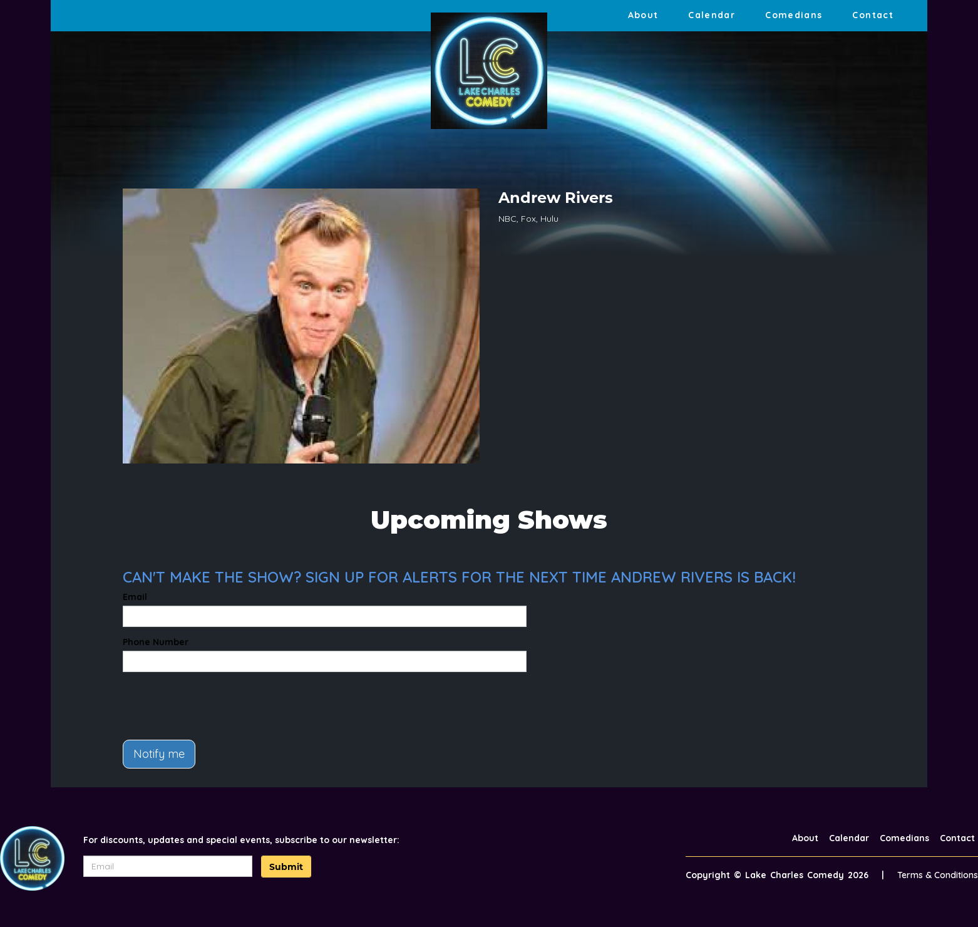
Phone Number (155, 642)
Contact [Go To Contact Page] (872, 15)
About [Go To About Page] (643, 15)
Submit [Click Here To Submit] (286, 867)
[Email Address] (167, 866)
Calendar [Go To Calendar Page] (711, 15)
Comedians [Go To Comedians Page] (793, 15)
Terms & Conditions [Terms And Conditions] (937, 875)
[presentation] (218, 705)
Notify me (159, 754)
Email (135, 597)
